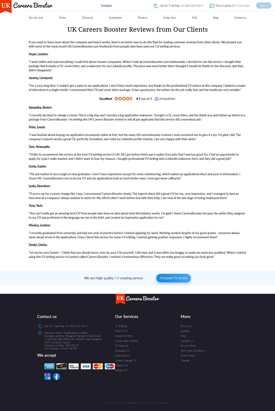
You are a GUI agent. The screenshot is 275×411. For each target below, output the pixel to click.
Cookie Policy (188, 355)
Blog (215, 17)
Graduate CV (122, 350)
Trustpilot (106, 5)
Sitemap (185, 360)
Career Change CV (125, 360)
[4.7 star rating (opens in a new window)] (124, 99)
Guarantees (115, 17)
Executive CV (122, 355)
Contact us (240, 17)
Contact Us (187, 340)
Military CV (121, 370)
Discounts (87, 17)
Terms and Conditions (193, 350)
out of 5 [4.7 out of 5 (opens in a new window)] (144, 99)
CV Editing (121, 326)
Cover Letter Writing (126, 340)
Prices (62, 17)
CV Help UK (122, 345)
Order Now (169, 17)
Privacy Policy (188, 345)
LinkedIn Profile (123, 335)
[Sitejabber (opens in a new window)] (165, 98)
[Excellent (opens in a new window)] (105, 99)
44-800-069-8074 (192, 5)
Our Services (36, 17)
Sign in (263, 5)
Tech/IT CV (121, 331)
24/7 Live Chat (240, 5)
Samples (185, 331)
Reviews (142, 17)
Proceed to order (173, 278)
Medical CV (121, 365)
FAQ (194, 17)
